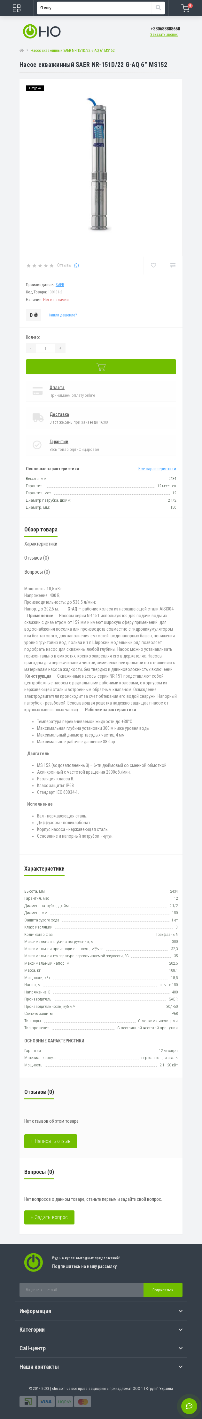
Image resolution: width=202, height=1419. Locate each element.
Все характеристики (157, 468)
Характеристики (40, 544)
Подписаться (163, 1290)
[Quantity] (45, 348)
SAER (60, 284)
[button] (165, 29)
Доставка (59, 414)
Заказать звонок (164, 34)
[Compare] (173, 266)
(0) (76, 265)
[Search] (158, 8)
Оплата (57, 387)
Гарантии (59, 441)
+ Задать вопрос (49, 1217)
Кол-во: (33, 337)
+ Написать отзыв (51, 1141)
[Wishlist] (153, 266)
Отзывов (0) (36, 558)
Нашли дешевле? (62, 315)
